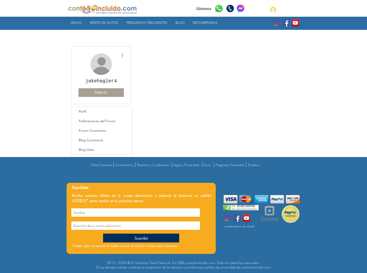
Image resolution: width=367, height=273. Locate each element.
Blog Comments (91, 140)
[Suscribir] (141, 238)
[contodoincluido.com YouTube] (295, 22)
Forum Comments (92, 130)
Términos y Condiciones (153, 165)
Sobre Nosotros (101, 165)
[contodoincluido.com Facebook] (285, 22)
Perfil (82, 111)
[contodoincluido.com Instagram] (276, 22)
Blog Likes (86, 149)
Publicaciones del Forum (97, 121)
